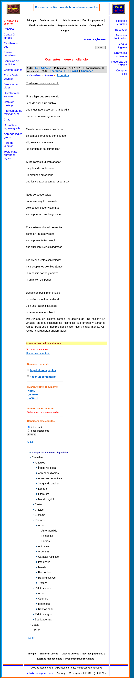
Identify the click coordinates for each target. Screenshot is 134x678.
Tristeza (41, 583)
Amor (40, 525)
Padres (44, 541)
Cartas (37, 504)
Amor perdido (48, 530)
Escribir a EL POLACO (64, 71)
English (35, 630)
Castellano (35, 75)
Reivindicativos (46, 577)
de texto (32, 394)
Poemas (48, 75)
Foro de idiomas (8, 144)
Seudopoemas (42, 619)
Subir (30, 442)
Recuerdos (43, 572)
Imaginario (43, 562)
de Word (32, 398)
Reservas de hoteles (119, 63)
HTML (31, 390)
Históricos (43, 603)
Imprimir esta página (43, 370)
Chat (7, 119)
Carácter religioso (47, 556)
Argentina (63, 75)
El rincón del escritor (11, 77)
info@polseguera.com (40, 673)
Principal (9, 29)
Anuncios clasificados (120, 37)
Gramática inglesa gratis (12, 127)
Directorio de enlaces (12, 95)
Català (34, 624)
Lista (9, 103)
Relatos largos (42, 614)
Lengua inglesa (122, 46)
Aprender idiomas (47, 473)
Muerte (41, 567)
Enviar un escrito (49, 20)
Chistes (38, 509)
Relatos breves (42, 588)
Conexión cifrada (10, 36)
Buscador (121, 29)
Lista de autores (70, 20)
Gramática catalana (120, 54)
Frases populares (10, 54)
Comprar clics (121, 72)
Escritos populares (92, 20)
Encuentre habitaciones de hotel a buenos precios (66, 7)
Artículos (39, 462)
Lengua (41, 488)
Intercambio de (13, 112)
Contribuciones (13, 69)
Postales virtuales (121, 22)
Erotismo (39, 515)
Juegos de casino (47, 483)
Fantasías (46, 535)
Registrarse (99, 39)
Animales (42, 546)
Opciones (87, 71)
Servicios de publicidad (11, 63)
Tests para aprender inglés (10, 155)
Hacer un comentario (38, 353)
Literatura (42, 494)
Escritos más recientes (41, 25)
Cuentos (42, 598)
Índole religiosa (46, 467)
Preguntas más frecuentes (72, 25)
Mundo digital (45, 499)
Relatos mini (44, 609)
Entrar (87, 39)
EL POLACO (43, 68)
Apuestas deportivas (49, 478)
